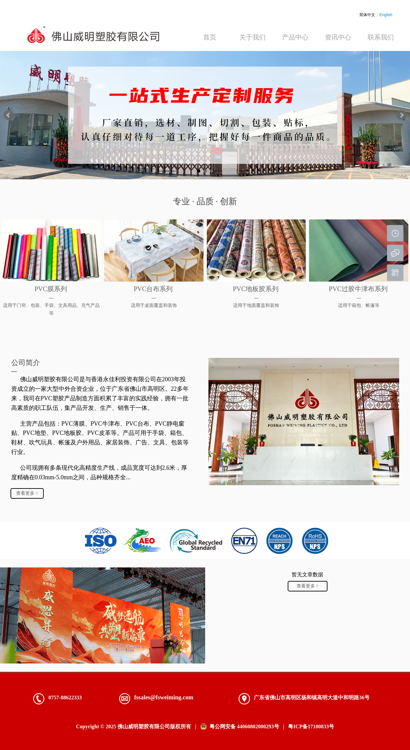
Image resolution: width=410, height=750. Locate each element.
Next (401, 115)
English (385, 14)
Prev (8, 115)
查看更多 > (27, 493)
